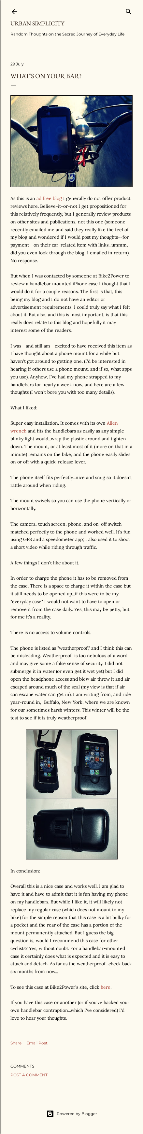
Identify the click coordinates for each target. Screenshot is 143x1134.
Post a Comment (29, 1074)
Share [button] (15, 1043)
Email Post (37, 1043)
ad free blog (49, 198)
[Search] (129, 10)
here (105, 987)
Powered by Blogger (71, 1114)
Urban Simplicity (37, 23)
